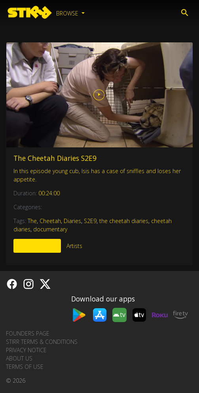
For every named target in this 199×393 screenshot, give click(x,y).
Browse (68, 13)
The (32, 221)
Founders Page (27, 333)
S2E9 (90, 221)
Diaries (72, 221)
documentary (50, 229)
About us (19, 358)
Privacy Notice (26, 350)
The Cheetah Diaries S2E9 (55, 158)
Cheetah (50, 221)
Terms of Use (25, 366)
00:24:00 (49, 193)
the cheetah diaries (123, 221)
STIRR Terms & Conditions (42, 341)
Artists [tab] (74, 246)
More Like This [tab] (37, 246)
